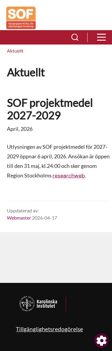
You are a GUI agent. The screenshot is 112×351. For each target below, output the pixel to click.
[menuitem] (15, 51)
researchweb (69, 175)
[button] (75, 37)
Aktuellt (15, 50)
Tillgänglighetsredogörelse (49, 329)
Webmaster (19, 217)
